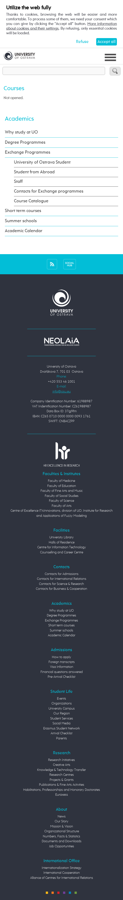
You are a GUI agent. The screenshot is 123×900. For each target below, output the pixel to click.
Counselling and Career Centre (61, 552)
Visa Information (61, 667)
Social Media (61, 723)
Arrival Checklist (61, 733)
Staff (18, 181)
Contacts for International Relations (61, 579)
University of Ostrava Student (42, 162)
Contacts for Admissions (61, 574)
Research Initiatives (61, 760)
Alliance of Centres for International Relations (61, 878)
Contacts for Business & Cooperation (61, 589)
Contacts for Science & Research (61, 584)
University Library (61, 537)
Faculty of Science (61, 501)
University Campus (62, 708)
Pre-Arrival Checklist (61, 677)
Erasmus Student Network (61, 728)
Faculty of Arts (62, 506)
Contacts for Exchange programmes (48, 191)
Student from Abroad (34, 172)
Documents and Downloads (61, 841)
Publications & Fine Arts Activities (61, 785)
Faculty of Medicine (61, 481)
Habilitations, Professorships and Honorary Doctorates (61, 790)
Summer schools (21, 221)
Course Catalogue (31, 201)
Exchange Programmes (27, 152)
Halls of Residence (61, 542)
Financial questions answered (62, 672)
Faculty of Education (61, 486)
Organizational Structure (61, 831)
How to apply (61, 657)
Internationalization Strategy (61, 868)
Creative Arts (61, 765)
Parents (61, 738)
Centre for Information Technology (61, 547)
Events (61, 698)
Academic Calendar (23, 231)
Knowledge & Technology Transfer (61, 770)
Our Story (61, 821)
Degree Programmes (25, 142)
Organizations (61, 703)
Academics (19, 119)
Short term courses (23, 211)
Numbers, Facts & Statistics (61, 836)
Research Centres (61, 775)
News (62, 816)
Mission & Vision (61, 826)
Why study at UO (21, 132)
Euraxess (61, 795)
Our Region (61, 713)
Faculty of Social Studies (61, 496)
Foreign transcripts (62, 662)
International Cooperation (61, 873)
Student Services (61, 718)
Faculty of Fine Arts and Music (62, 491)
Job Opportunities (61, 846)
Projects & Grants (62, 780)
